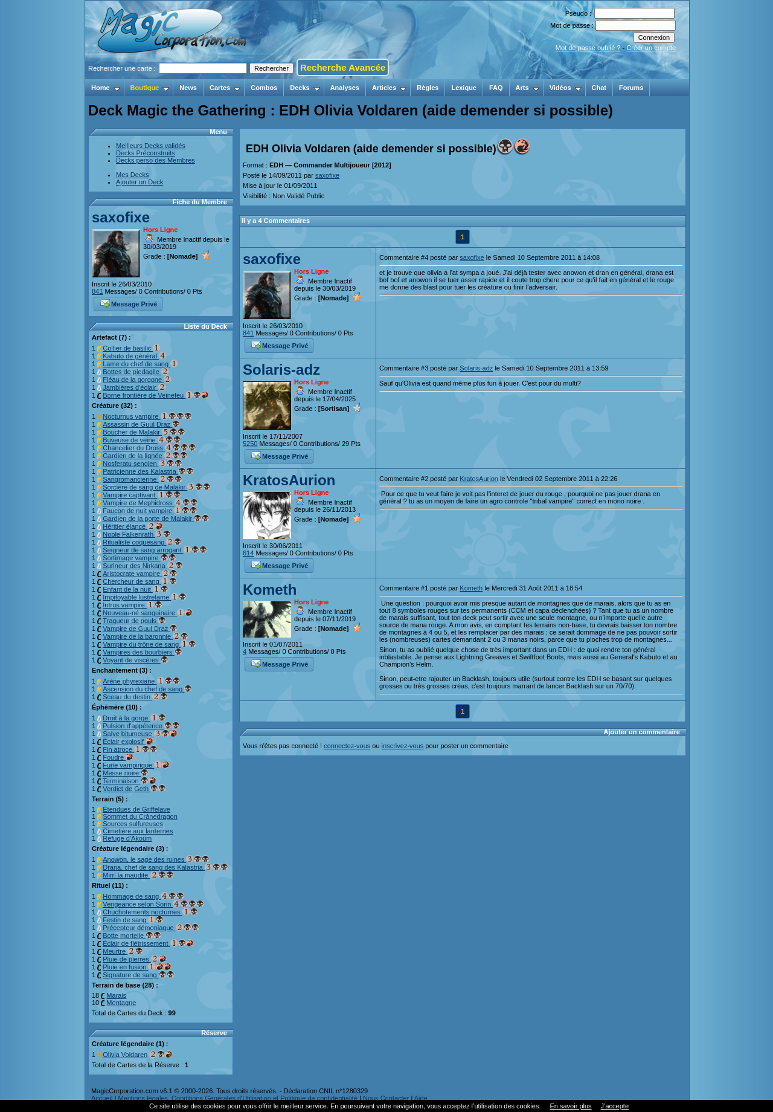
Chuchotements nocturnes (150, 912)
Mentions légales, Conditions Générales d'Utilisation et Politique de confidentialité (238, 1098)
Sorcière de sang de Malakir (157, 487)
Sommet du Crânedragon (140, 816)
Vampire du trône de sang (149, 644)
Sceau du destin (135, 696)
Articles (389, 87)
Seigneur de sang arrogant (155, 550)
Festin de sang (133, 919)
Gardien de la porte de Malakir (156, 518)
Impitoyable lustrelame (145, 597)
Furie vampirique (136, 765)
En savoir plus (570, 1106)
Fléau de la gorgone (137, 379)
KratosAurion (289, 480)
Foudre (118, 757)
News (188, 87)
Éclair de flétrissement (148, 943)
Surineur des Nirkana (142, 565)
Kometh (270, 589)
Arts (527, 87)
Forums (631, 87)
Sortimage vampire (139, 557)
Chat (599, 87)
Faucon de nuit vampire (150, 510)
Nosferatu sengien (142, 463)
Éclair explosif (128, 741)
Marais (116, 995)
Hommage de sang (143, 896)
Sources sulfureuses (133, 823)
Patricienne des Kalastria (148, 471)
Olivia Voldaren (125, 1054)
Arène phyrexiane (141, 681)
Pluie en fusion (137, 967)
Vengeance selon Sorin (153, 904)
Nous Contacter (386, 1098)
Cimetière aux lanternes (138, 831)
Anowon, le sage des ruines (156, 859)
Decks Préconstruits (145, 153)
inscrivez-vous (403, 745)
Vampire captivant (142, 495)
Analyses (344, 87)
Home (105, 87)
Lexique (463, 87)
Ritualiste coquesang (142, 542)
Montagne (121, 1002)
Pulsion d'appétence (141, 725)
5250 (250, 443)
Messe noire (126, 773)
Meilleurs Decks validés (150, 145)
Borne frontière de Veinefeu (156, 395)
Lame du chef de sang (140, 363)
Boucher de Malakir (144, 432)
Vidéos (566, 87)
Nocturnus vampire (147, 416)
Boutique (150, 87)
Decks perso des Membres (155, 160)
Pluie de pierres (135, 959)
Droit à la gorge (134, 718)
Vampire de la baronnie (145, 636)
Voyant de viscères (135, 660)
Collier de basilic (132, 348)
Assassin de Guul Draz (141, 424)
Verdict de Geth (134, 788)
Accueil (101, 1098)
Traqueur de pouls (134, 620)
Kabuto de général (135, 356)
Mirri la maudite (138, 875)
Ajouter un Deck (139, 182)
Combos (264, 87)
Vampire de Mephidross (150, 502)
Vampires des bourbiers (142, 652)
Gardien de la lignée (145, 455)
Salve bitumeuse (140, 733)
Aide (421, 1098)
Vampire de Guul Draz (140, 628)
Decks (304, 87)
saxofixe (121, 217)
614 (248, 553)
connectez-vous (347, 745)
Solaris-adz (281, 369)
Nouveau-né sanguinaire (148, 612)
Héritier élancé (133, 526)
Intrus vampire (132, 605)
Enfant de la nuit (135, 589)
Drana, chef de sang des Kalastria (165, 867)
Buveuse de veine (142, 440)
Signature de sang (138, 974)
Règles (427, 87)
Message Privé (128, 303)
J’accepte (615, 1106)
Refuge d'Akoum (127, 838)
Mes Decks (132, 174)
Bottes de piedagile (136, 371)
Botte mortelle (132, 935)
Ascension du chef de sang (147, 689)
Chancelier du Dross (149, 447)
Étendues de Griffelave (136, 809)
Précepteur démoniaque (151, 927)
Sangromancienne (142, 479)
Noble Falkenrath (137, 534)
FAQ (496, 87)
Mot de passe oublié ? (588, 47)
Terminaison (129, 780)
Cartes (225, 87)
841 (97, 291)
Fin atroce (130, 749)
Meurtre (123, 951)
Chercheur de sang (140, 581)
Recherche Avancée (342, 67)
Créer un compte (651, 47)
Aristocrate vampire (140, 573)
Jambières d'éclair (134, 387)
